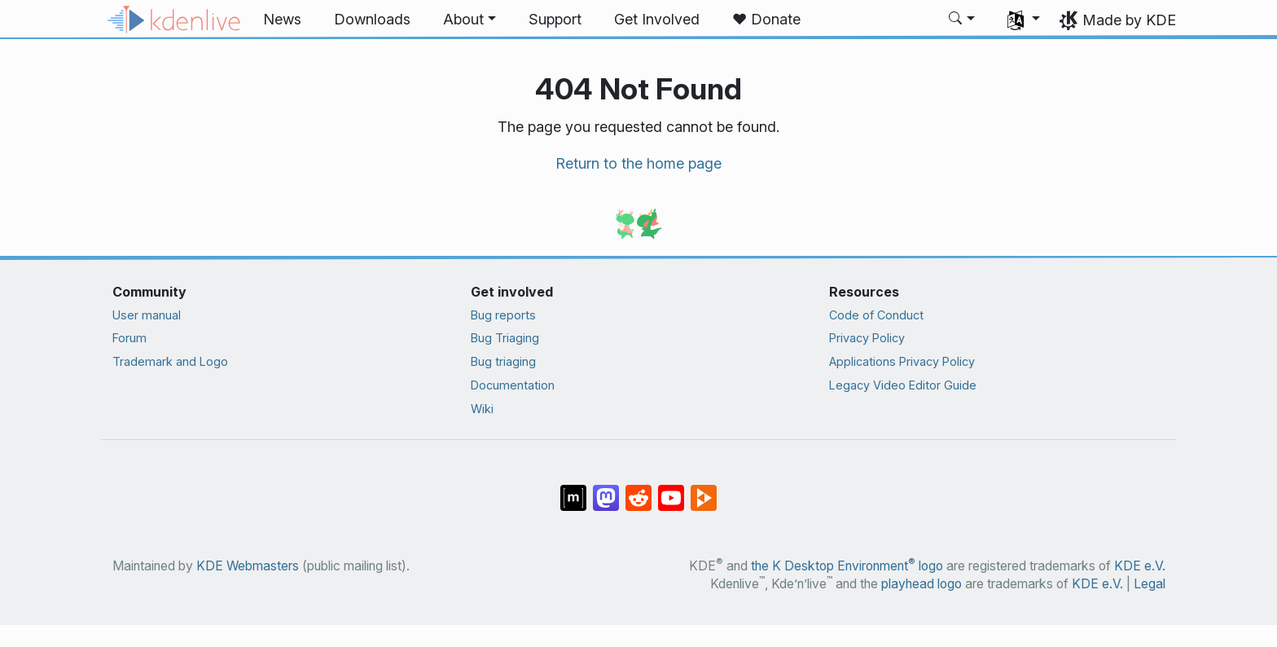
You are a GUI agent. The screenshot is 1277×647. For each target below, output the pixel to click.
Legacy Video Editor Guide (902, 385)
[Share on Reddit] (638, 490)
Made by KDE (1129, 20)
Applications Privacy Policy (902, 361)
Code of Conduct (876, 315)
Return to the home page (638, 163)
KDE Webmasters (247, 566)
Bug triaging (503, 361)
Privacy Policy (867, 338)
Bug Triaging (505, 338)
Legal (1149, 584)
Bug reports (503, 315)
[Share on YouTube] (671, 490)
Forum (129, 338)
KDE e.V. (1139, 566)
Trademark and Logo (170, 361)
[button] (469, 19)
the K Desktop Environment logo (847, 566)
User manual (146, 315)
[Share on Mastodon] (606, 490)
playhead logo (921, 584)
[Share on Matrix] (573, 490)
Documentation (513, 385)
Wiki (482, 409)
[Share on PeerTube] (704, 490)
